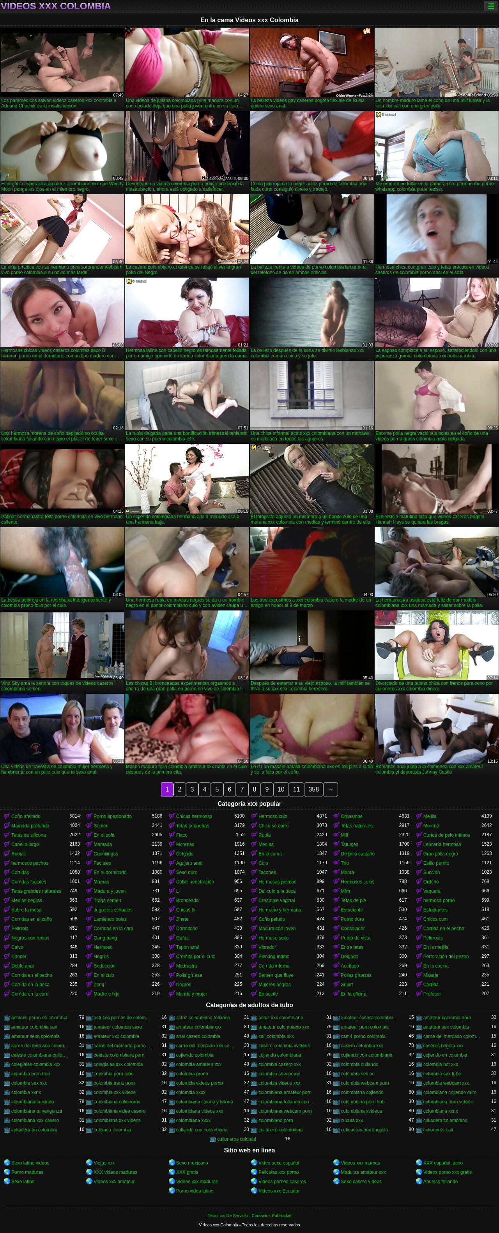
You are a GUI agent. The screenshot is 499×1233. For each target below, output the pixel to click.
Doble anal (22, 966)
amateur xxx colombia (116, 1036)
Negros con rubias (30, 938)
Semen (101, 825)
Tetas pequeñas (192, 825)
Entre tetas (352, 947)
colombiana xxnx (440, 1111)
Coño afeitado (26, 816)
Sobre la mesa (26, 910)
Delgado (185, 854)
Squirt (347, 984)
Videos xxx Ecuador (279, 1191)
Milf (344, 835)
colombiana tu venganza (36, 1111)
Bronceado (187, 900)
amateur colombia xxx (199, 1027)
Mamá (347, 872)
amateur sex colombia (446, 1027)
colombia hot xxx (440, 1064)
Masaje (431, 975)
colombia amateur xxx (199, 1064)
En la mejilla (436, 947)
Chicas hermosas (194, 816)
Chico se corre (273, 825)
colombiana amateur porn (284, 1092)
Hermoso (103, 947)
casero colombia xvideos (284, 1045)
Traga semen (107, 900)
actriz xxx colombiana (280, 1017)
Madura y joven (110, 891)
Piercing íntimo (273, 956)
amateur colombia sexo (118, 1027)
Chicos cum (435, 919)
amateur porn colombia (365, 1027)
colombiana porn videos (448, 1102)
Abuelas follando (440, 1181)
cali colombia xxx (276, 1036)
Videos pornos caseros (282, 1181)
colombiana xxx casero (35, 1120)
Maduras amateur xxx (363, 1172)
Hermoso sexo (273, 938)
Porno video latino (195, 1191)
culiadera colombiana (445, 1120)
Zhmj (99, 984)
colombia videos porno (199, 1083)
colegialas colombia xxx (35, 1064)
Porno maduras (27, 1172)
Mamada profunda (30, 825)
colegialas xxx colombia (118, 1064)
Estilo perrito (436, 863)
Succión (431, 872)
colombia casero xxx (279, 1064)
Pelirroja (19, 928)
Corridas (20, 872)
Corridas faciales (28, 882)
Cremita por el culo (196, 956)
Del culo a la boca (277, 891)
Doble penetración (195, 882)
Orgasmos (351, 816)
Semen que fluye (276, 975)
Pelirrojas (433, 938)
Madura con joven (277, 928)
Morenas (185, 844)
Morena (431, 825)
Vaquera (432, 891)
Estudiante (352, 910)
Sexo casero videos (361, 1181)
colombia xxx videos (114, 1092)
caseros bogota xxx (443, 1045)
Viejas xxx (104, 1163)
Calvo (17, 947)
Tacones (267, 872)
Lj (178, 891)
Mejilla (430, 816)
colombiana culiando (32, 1102)
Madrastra (186, 966)
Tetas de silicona (28, 835)
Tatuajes (349, 844)
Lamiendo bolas (110, 919)
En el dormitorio (110, 872)
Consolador (353, 928)
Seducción (104, 966)
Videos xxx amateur (114, 1181)
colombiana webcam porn (285, 1111)
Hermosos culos (357, 882)
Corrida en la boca (30, 984)
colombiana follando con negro (287, 1102)
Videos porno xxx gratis (447, 1172)
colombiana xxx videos (117, 1120)
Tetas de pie (353, 900)
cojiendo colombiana (279, 1055)
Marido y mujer (191, 994)
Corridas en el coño (31, 919)
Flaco (182, 835)
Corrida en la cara (29, 994)
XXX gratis (187, 1172)
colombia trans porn (114, 1083)
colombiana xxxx (193, 1120)
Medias (266, 844)
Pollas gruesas (356, 975)
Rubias (18, 854)
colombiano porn (275, 1120)
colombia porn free (30, 1073)
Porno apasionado (112, 816)
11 (296, 789)
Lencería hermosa (442, 844)
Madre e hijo (106, 994)
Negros (101, 956)
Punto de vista (355, 938)
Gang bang (105, 938)
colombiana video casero (119, 1111)
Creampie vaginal (276, 900)
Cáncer (19, 956)
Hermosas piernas (277, 882)
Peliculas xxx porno (278, 1172)
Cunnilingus (106, 854)
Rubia (264, 835)
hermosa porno (439, 900)
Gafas (182, 938)
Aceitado (350, 966)
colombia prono (192, 1073)
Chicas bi (185, 910)
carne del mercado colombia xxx (40, 1045)
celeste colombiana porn (119, 1055)
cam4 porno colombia (363, 1036)
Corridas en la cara (113, 928)
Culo (263, 863)
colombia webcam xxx (446, 1083)
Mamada (103, 844)
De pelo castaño (358, 854)
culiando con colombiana (202, 1130)
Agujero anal (189, 863)
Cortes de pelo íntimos (446, 835)
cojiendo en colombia (445, 1055)
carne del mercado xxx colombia (205, 1045)
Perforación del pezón (446, 956)
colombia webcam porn (365, 1083)
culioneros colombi (236, 1139)
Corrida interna (273, 966)
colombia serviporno (279, 1073)
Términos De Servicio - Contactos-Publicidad (250, 1215)
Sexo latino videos (30, 1163)
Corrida (431, 984)
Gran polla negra (440, 854)
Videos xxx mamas (360, 1163)
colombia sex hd (358, 1073)
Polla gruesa (189, 975)
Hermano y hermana (279, 910)
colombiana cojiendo (362, 1092)
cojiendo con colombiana (366, 1055)
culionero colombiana (280, 1130)
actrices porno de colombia (39, 1017)
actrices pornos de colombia (123, 1017)
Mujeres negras (274, 984)
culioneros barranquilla (364, 1130)
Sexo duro (187, 872)
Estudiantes (435, 910)
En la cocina (436, 966)
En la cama (270, 854)
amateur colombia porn (447, 1017)
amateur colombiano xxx (283, 1027)
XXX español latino (443, 1163)
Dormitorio (187, 928)
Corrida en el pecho (443, 928)
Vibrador (267, 947)
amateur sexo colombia (35, 1036)
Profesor (432, 994)
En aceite (268, 994)
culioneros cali (438, 1130)
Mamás (101, 882)
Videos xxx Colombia (56, 6)
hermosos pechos (29, 863)
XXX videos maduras (115, 1172)
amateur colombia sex (34, 1027)
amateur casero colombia (367, 1017)
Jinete (182, 919)
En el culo (104, 975)
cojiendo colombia (195, 1055)
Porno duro (352, 919)
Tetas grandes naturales (36, 891)
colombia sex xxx (29, 1083)
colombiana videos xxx (199, 1111)
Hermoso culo (272, 816)
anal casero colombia (198, 1036)
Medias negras (26, 900)
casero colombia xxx (362, 1045)
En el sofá (104, 835)
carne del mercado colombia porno (452, 1036)
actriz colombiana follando (203, 1017)
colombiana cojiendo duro (450, 1092)
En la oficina (353, 994)
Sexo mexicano (192, 1163)
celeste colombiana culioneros (40, 1055)
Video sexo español (278, 1163)
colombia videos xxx (279, 1083)
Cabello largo (25, 844)
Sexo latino (22, 1181)
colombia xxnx (26, 1092)
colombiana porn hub (362, 1102)
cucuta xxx (352, 1120)
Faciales (102, 863)
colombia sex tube (442, 1073)
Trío (345, 863)
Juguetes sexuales (113, 910)
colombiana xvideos (361, 1111)
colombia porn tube (113, 1073)
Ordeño (431, 882)
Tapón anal (187, 947)
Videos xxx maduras (197, 1181)
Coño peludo (271, 919)
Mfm (345, 891)
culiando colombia (112, 1130)
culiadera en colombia (34, 1130)
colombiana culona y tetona (204, 1102)
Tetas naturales (356, 825)
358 (313, 789)
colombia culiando (359, 1064)
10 (281, 789)
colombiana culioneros (117, 1102)
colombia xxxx (190, 1092)
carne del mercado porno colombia (123, 1045)
